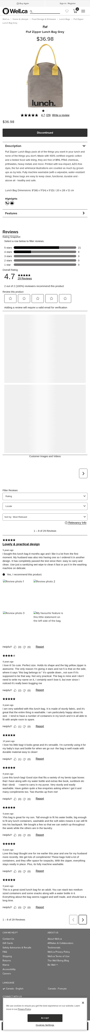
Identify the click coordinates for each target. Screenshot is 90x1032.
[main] (45, 1014)
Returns (7, 960)
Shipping (7, 956)
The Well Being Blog (58, 960)
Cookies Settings (45, 1025)
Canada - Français (57, 988)
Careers (7, 973)
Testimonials (54, 947)
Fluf (45, 27)
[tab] (45, 146)
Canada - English (14, 988)
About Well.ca (55, 939)
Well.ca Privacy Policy (59, 952)
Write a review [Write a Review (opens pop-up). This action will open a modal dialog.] (60, 115)
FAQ (5, 952)
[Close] (83, 1003)
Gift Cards (8, 943)
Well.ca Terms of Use (58, 956)
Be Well (53, 965)
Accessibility (9, 969)
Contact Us (8, 939)
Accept (45, 1018)
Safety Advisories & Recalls (17, 947)
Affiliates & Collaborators (60, 943)
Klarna (6, 965)
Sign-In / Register (68, 3)
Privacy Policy (24, 1009)
